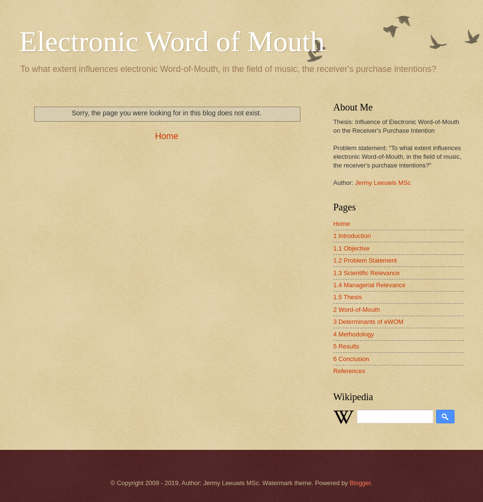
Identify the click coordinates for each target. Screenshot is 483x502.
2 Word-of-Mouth (356, 309)
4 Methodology (353, 334)
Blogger (360, 483)
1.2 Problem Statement (365, 260)
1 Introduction (352, 235)
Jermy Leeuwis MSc (383, 182)
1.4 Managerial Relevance (369, 285)
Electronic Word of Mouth (172, 41)
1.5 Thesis (347, 297)
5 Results (346, 346)
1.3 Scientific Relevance (366, 273)
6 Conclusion (351, 359)
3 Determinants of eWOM (368, 321)
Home (166, 136)
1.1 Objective (351, 248)
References (349, 371)
